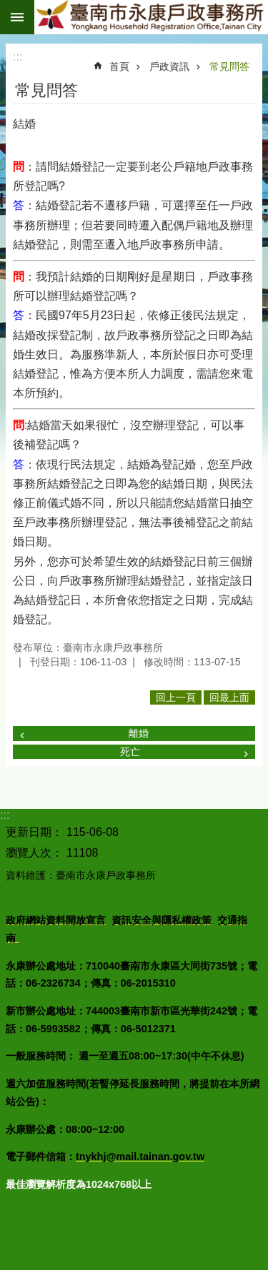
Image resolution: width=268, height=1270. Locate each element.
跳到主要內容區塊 (7, 7)
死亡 (130, 751)
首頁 (119, 66)
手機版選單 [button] (17, 17)
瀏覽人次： (34, 853)
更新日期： (34, 832)
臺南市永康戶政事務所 (151, 17)
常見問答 (229, 66)
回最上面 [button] (229, 697)
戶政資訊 (169, 66)
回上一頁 (176, 697)
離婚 (139, 733)
